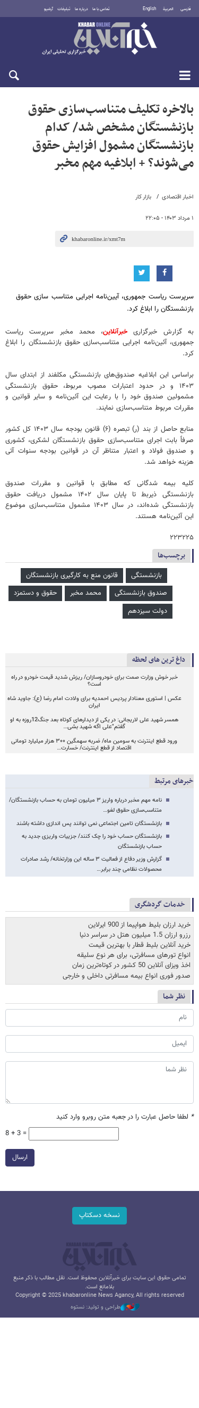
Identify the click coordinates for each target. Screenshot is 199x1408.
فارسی (185, 9)
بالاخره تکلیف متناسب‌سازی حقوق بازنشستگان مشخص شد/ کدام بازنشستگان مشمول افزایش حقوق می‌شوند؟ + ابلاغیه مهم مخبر (111, 136)
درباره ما (81, 9)
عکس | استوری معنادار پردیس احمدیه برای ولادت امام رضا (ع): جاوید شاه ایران (94, 702)
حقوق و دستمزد (35, 593)
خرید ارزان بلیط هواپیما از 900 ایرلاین (139, 925)
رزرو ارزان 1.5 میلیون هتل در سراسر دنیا (135, 935)
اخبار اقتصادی (178, 197)
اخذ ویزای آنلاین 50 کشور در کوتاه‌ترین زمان (131, 965)
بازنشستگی (146, 575)
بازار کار (143, 197)
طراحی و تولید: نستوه (105, 1307)
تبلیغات (64, 9)
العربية (168, 9)
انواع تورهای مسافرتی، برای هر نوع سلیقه (134, 955)
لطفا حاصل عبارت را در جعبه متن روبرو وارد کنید (125, 1117)
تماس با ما (101, 9)
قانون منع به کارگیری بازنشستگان (72, 575)
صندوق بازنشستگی (141, 593)
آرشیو (48, 9)
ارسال (20, 1157)
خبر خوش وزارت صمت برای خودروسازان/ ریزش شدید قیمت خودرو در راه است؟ (94, 681)
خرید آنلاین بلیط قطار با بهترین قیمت (140, 945)
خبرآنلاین (99, 39)
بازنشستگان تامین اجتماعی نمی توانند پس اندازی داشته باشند (89, 823)
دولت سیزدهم (147, 611)
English (149, 9)
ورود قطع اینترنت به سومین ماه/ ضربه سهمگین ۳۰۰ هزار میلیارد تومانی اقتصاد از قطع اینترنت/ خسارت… (94, 745)
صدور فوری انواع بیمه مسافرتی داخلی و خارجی (127, 976)
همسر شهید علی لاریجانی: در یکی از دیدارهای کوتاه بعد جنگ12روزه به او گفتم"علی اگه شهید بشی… (94, 724)
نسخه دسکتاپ (99, 1215)
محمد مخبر (85, 593)
